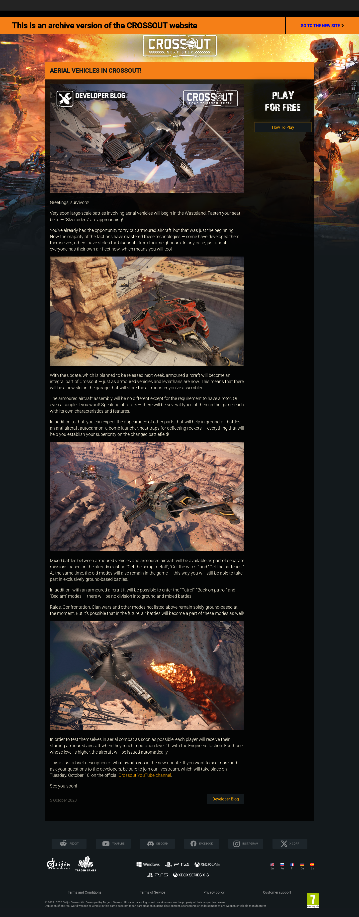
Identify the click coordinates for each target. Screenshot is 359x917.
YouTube (118, 843)
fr (292, 868)
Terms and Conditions (84, 892)
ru (282, 868)
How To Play (283, 127)
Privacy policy (214, 892)
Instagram (250, 843)
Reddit (74, 843)
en (272, 868)
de (302, 868)
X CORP (294, 843)
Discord (162, 843)
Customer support (277, 892)
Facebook (206, 843)
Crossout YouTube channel (144, 775)
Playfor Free (283, 101)
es (312, 868)
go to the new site (322, 25)
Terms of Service (152, 892)
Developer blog (225, 799)
